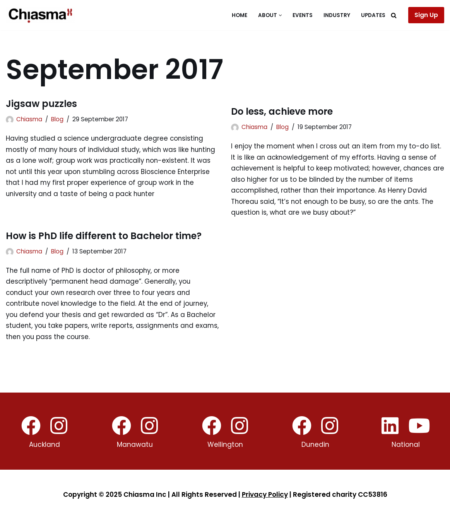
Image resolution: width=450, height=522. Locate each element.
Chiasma (29, 119)
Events (303, 15)
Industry (336, 15)
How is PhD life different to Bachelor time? (104, 237)
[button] (280, 15)
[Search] (394, 15)
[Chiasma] (40, 15)
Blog (57, 119)
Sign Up (426, 14)
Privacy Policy (265, 496)
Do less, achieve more (282, 111)
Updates (373, 15)
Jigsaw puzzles (41, 103)
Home (239, 15)
